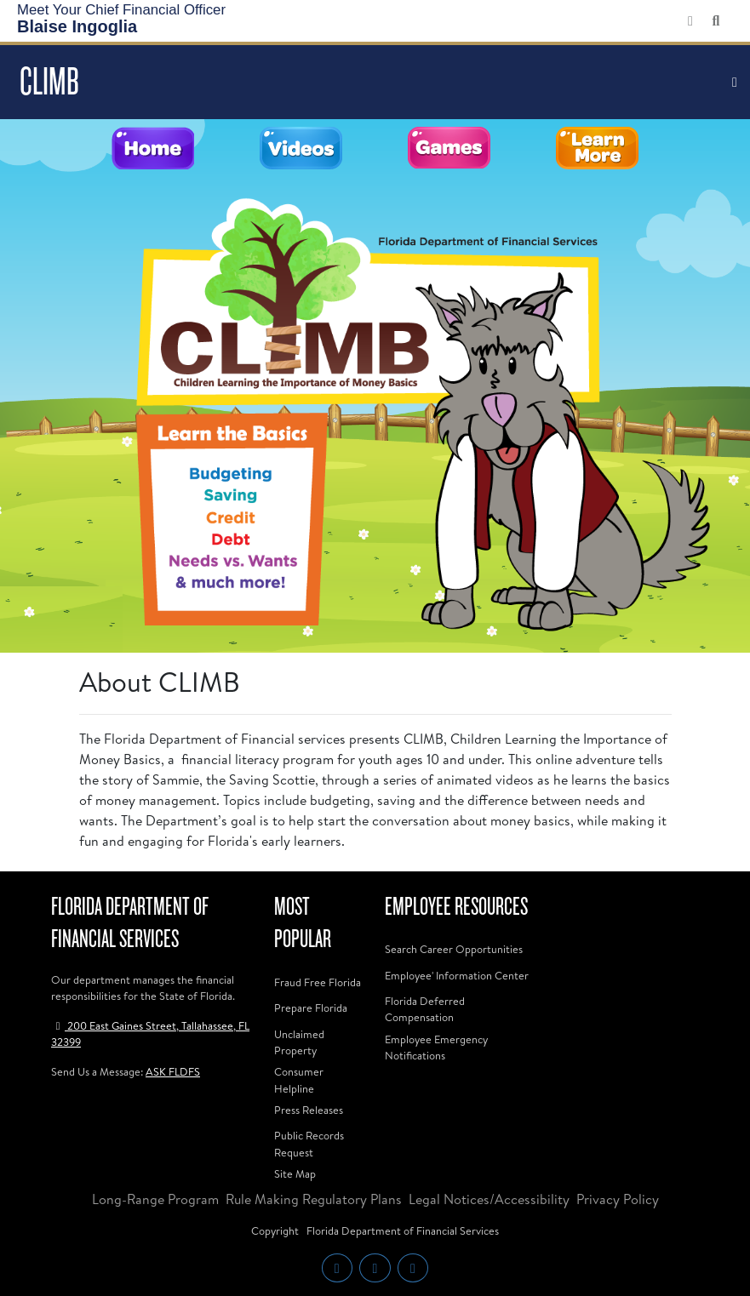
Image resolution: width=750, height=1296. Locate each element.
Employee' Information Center (457, 975)
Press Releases (308, 1109)
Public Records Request (309, 1143)
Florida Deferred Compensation (425, 1009)
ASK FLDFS (173, 1071)
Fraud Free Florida (317, 982)
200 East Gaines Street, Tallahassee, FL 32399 (150, 1033)
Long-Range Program (155, 1199)
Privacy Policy (617, 1199)
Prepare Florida (310, 1007)
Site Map (295, 1173)
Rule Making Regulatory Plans (314, 1199)
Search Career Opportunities (454, 948)
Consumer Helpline (298, 1079)
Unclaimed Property (299, 1042)
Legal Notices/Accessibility (489, 1199)
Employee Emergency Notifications (436, 1047)
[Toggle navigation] (734, 82)
